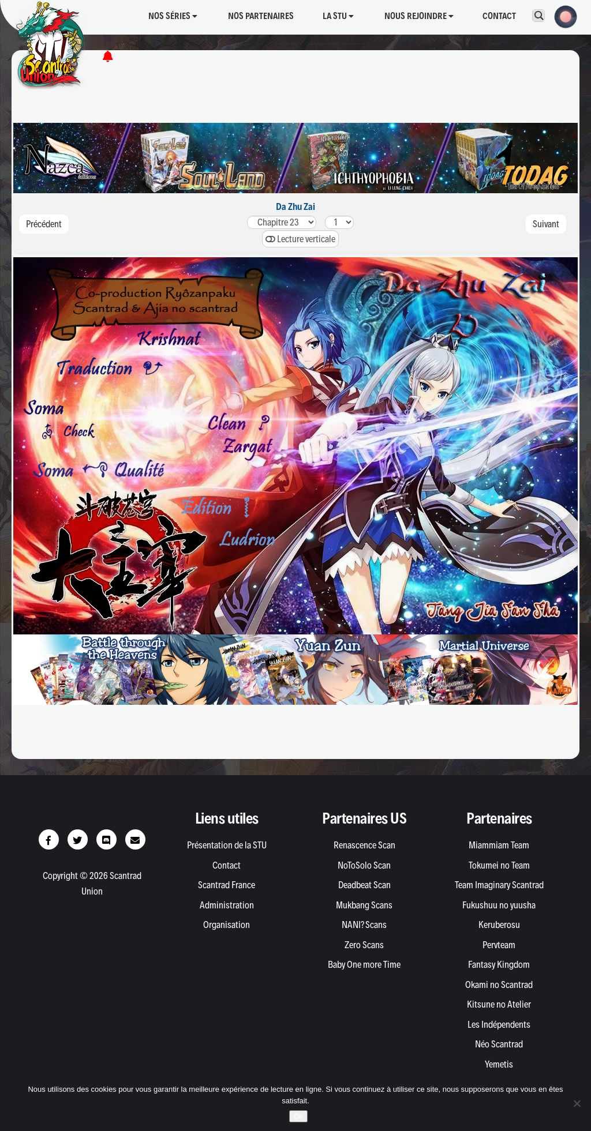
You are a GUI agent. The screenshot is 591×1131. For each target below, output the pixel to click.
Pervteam (498, 945)
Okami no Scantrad (499, 984)
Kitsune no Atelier (499, 1004)
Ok (299, 1116)
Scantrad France (226, 885)
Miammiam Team (499, 845)
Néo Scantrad (499, 1044)
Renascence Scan (364, 845)
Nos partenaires (261, 16)
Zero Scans (364, 945)
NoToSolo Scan (364, 865)
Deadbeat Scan (364, 885)
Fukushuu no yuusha (499, 905)
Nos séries (172, 16)
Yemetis (499, 1064)
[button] (562, 15)
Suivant (546, 224)
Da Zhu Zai (295, 206)
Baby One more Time (364, 964)
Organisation (226, 924)
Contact (499, 16)
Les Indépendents (498, 1024)
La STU (338, 16)
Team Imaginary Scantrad (499, 885)
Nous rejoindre (419, 16)
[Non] (576, 1103)
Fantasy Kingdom (499, 964)
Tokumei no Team (499, 865)
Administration (227, 905)
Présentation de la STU (227, 845)
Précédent (44, 224)
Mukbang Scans (364, 905)
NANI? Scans (364, 924)
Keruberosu (499, 924)
